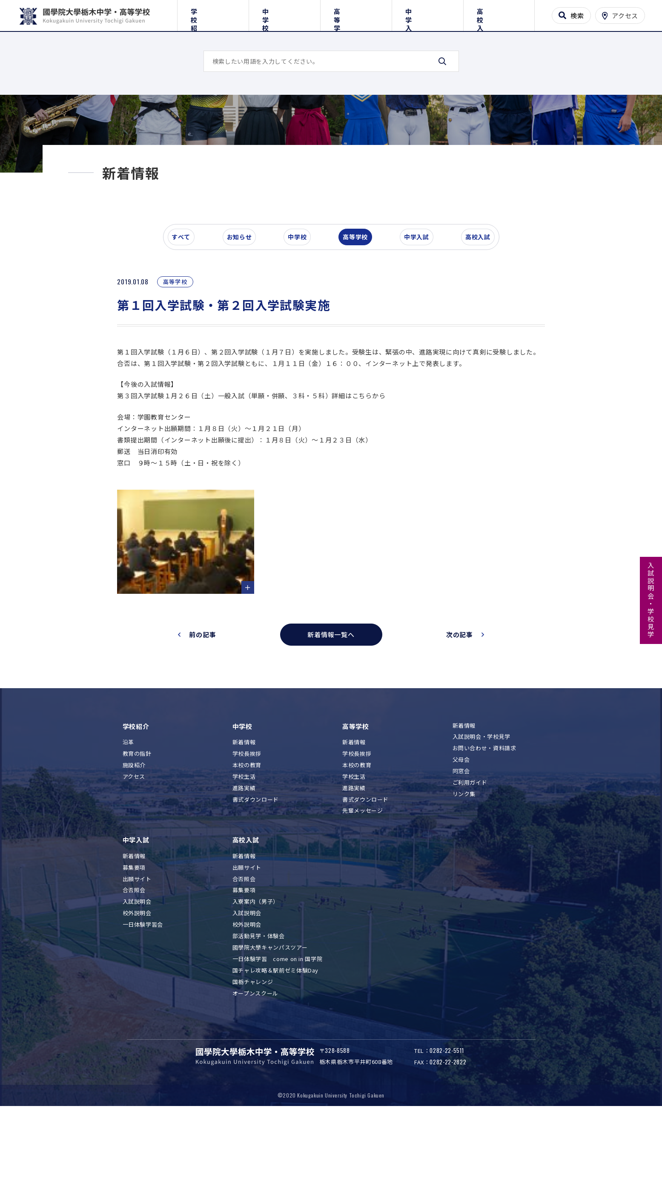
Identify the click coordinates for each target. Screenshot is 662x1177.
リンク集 (464, 849)
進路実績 (244, 843)
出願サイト (137, 934)
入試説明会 (137, 957)
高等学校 (356, 13)
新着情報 (244, 797)
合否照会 (134, 945)
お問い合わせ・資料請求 (484, 803)
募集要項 (134, 922)
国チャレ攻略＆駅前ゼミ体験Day (275, 1025)
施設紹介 (134, 820)
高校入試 (498, 13)
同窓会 (461, 826)
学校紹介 (213, 13)
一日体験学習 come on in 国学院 (277, 1014)
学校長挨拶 (246, 809)
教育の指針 (137, 809)
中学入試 (427, 13)
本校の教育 (246, 820)
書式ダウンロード (255, 854)
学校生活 (244, 831)
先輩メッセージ (362, 866)
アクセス (134, 831)
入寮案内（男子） (255, 957)
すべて (186, 295)
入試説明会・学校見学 (651, 600)
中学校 (285, 13)
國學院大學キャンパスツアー (269, 1002)
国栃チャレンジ (252, 1037)
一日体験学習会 (143, 980)
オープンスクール (255, 1048)
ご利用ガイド (470, 838)
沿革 (128, 797)
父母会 (461, 815)
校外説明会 (137, 968)
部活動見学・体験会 (258, 991)
